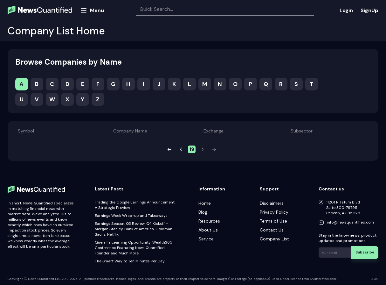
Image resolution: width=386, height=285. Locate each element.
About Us (208, 230)
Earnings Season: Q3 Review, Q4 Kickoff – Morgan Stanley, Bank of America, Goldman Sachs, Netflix (133, 229)
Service (206, 239)
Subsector (302, 131)
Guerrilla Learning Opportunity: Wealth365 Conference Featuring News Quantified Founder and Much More (133, 248)
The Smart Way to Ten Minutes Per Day (130, 261)
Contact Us (272, 230)
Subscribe (366, 251)
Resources (209, 221)
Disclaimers (272, 203)
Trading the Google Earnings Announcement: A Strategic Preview (135, 205)
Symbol (26, 131)
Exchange (213, 131)
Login (346, 10)
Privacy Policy (274, 212)
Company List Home (56, 31)
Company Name (130, 131)
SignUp (369, 10)
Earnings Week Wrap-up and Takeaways (131, 215)
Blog (202, 212)
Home (204, 203)
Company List (274, 239)
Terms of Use (273, 221)
